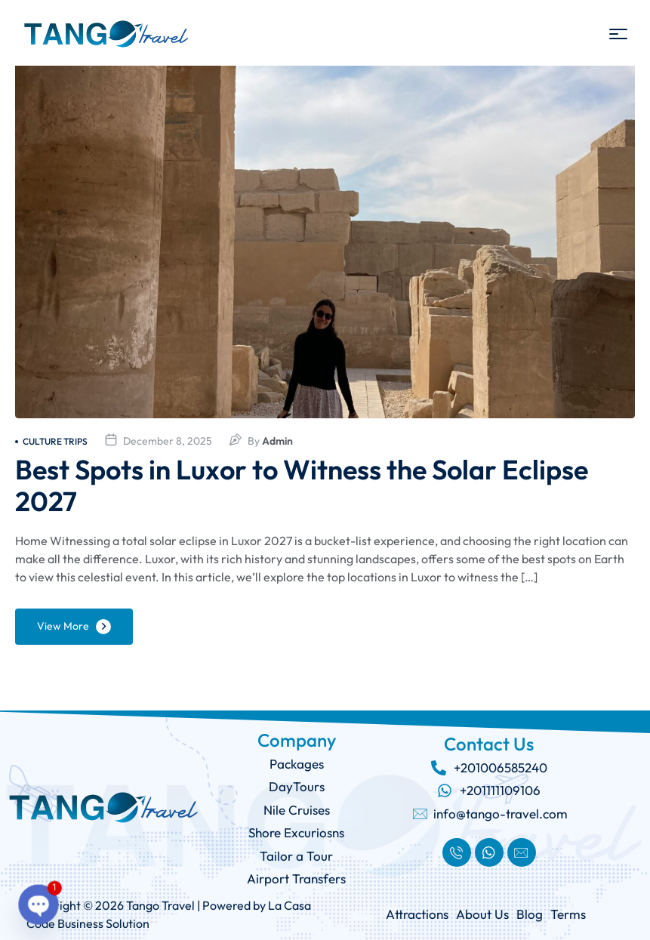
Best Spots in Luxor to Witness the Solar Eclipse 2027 (301, 485)
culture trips (51, 441)
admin (277, 441)
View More (63, 626)
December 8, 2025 (167, 441)
